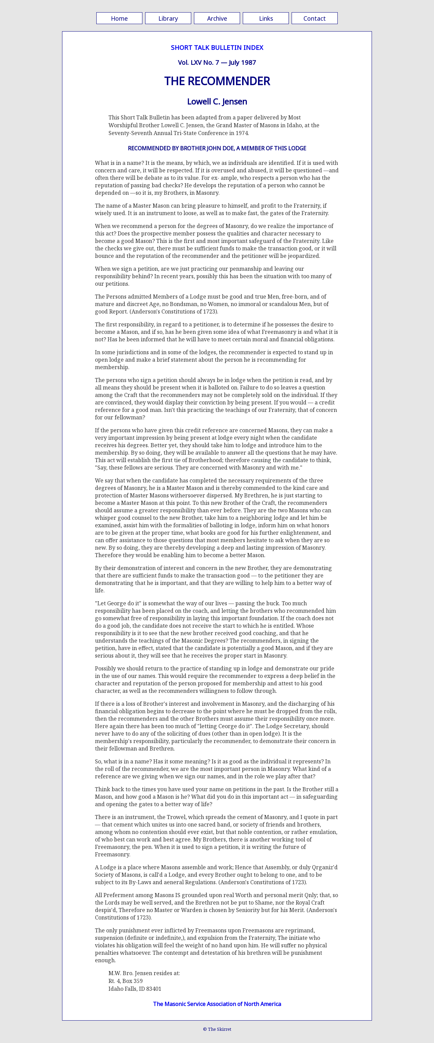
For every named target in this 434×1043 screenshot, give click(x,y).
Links (266, 18)
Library (168, 18)
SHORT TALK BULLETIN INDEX (217, 47)
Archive (217, 18)
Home (119, 18)
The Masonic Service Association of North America (217, 1004)
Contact (314, 18)
